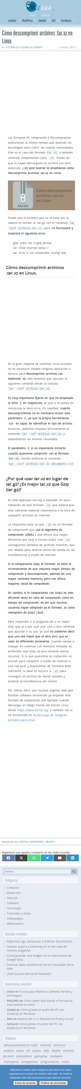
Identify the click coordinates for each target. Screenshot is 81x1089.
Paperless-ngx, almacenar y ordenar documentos (39, 935)
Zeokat (38, 47)
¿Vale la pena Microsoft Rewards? (29, 967)
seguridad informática (31, 1061)
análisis (9, 1044)
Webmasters (15, 917)
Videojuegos (15, 912)
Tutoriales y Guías (17, 47)
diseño (56, 1044)
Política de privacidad (53, 1082)
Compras (13, 881)
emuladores (24, 1050)
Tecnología (14, 902)
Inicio (32, 15)
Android (42, 21)
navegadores (29, 1055)
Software (13, 897)
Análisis (12, 21)
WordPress (27, 21)
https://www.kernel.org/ (33, 704)
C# (28, 1044)
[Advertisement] (40, 93)
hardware (56, 1050)
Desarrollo (14, 886)
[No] (76, 1077)
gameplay (40, 1050)
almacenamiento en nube (21, 1039)
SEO (53, 21)
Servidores (66, 21)
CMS (46, 1044)
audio (20, 1044)
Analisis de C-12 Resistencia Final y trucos (45, 1012)
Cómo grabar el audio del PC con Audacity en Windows (35, 1019)
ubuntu (50, 835)
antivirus (59, 1039)
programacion (50, 1055)
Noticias (12, 891)
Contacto (45, 15)
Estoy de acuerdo (25, 1082)
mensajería (11, 1055)
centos (23, 835)
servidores (37, 835)
